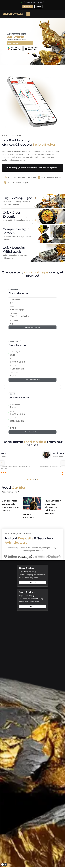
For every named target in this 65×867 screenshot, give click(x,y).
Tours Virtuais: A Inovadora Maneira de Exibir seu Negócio (53, 509)
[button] (27, 479)
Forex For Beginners (28, 518)
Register (27, 6)
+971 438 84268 (38, 2)
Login (38, 6)
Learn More (32, 582)
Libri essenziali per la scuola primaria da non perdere (10, 508)
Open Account (13, 43)
